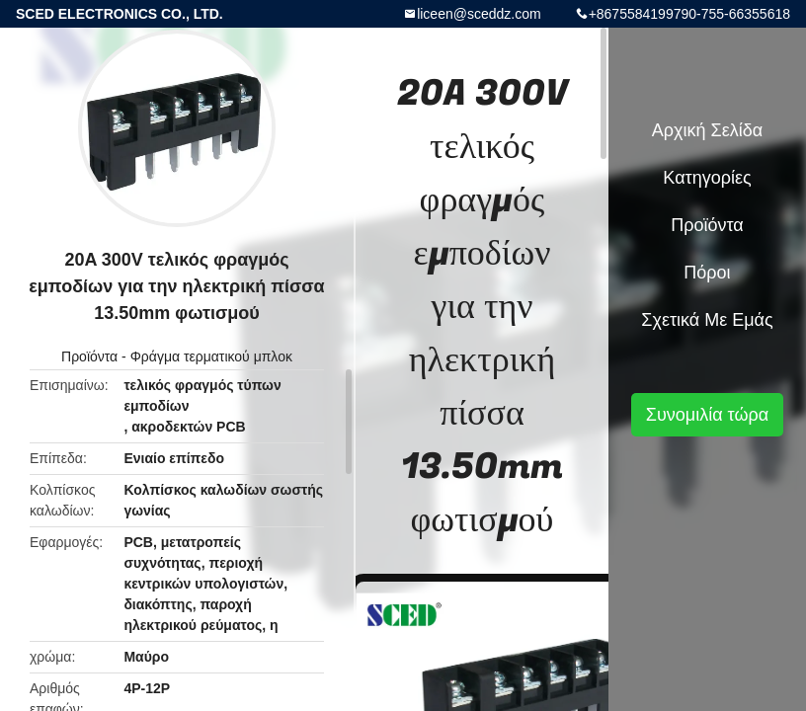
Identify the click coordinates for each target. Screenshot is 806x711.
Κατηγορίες (707, 178)
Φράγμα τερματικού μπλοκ (211, 356)
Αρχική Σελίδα (707, 130)
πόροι (707, 272)
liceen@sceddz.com (479, 14)
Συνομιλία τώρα (707, 415)
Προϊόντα (89, 356)
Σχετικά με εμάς (706, 320)
